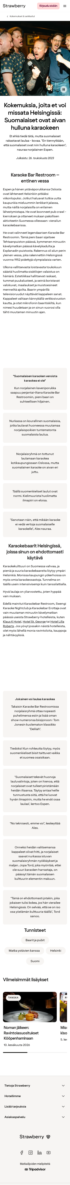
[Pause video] (64, 89)
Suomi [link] (35, 961)
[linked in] (39, 1152)
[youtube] (48, 1152)
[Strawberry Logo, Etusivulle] (14, 6)
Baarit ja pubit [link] (35, 940)
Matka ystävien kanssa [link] (24, 951)
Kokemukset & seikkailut (20, 16)
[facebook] (21, 1152)
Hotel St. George (34, 622)
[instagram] (30, 1152)
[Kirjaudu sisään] (48, 6)
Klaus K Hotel (12, 622)
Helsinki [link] (55, 951)
